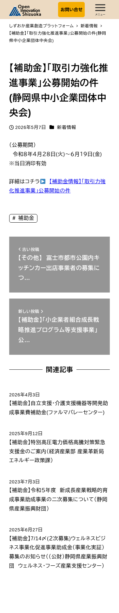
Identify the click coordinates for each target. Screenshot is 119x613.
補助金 (25, 218)
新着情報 (66, 127)
